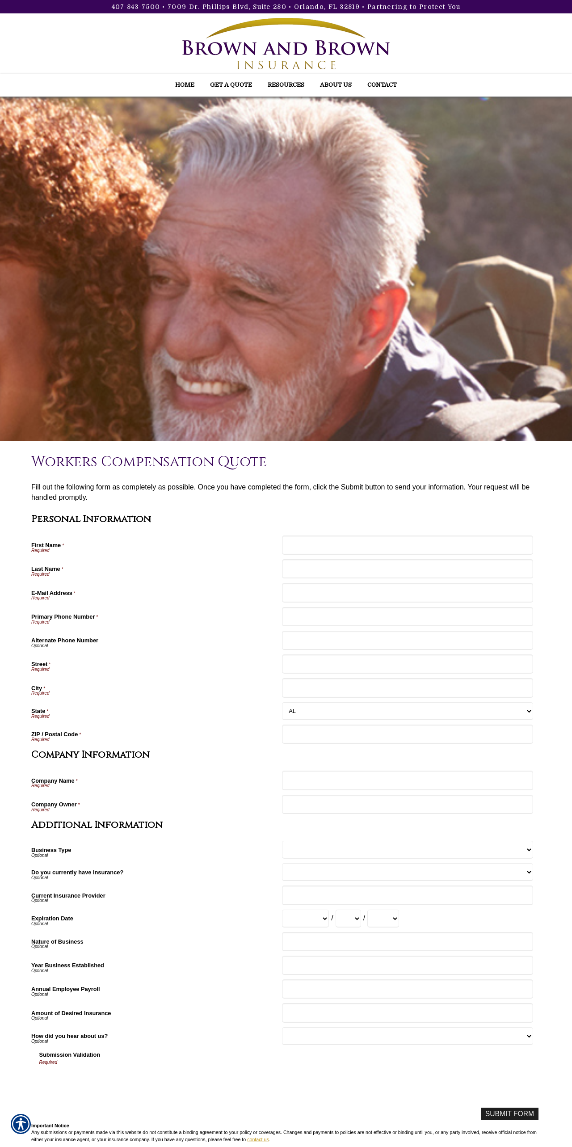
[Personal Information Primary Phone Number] (407, 616)
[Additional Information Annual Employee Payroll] (407, 989)
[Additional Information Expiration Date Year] (383, 919)
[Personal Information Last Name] (407, 568)
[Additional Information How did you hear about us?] (407, 1036)
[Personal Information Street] (407, 664)
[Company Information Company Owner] (407, 804)
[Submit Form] (508, 1114)
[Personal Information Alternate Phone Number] (407, 640)
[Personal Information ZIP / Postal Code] (407, 734)
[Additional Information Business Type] (407, 850)
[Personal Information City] (407, 687)
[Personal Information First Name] (407, 545)
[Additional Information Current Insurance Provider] (407, 895)
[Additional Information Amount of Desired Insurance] (407, 1012)
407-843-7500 (136, 6)
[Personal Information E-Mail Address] (407, 592)
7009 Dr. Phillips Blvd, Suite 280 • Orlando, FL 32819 (264, 6)
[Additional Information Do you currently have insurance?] (407, 872)
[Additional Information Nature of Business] (407, 941)
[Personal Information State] (407, 711)
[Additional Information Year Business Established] (407, 965)
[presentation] (107, 1083)
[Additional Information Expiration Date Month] (305, 919)
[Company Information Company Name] (407, 780)
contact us (258, 1139)
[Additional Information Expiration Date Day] (348, 919)
